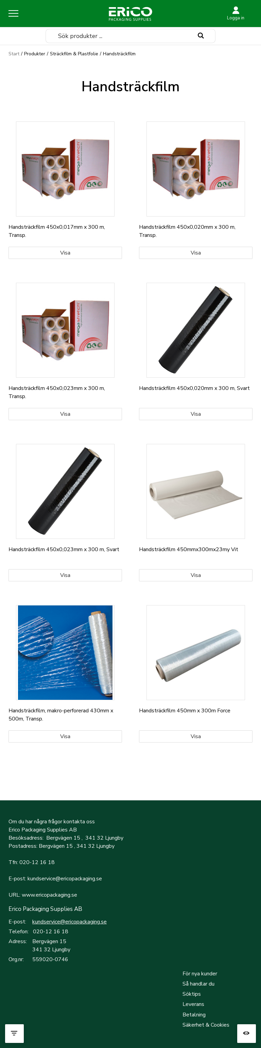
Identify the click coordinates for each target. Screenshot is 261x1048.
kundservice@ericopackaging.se (69, 921)
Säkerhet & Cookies (205, 1025)
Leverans (193, 1004)
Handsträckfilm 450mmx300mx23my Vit (188, 549)
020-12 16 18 (50, 931)
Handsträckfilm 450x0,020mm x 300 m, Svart (194, 388)
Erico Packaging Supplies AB (45, 909)
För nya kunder (199, 973)
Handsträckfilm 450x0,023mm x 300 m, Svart (63, 549)
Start (13, 54)
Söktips (191, 994)
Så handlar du (198, 984)
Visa (65, 253)
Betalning (194, 1014)
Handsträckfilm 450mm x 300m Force (184, 710)
